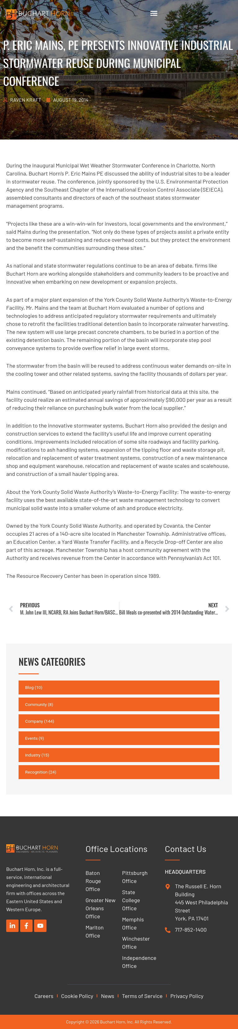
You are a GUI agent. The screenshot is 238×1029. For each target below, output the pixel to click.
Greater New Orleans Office (101, 908)
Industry (32, 754)
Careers (43, 995)
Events (31, 738)
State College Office (131, 900)
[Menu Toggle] (154, 13)
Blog (29, 687)
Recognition (36, 772)
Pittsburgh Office (135, 876)
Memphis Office (133, 923)
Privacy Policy (187, 995)
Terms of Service (142, 995)
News (107, 995)
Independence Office (137, 961)
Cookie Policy (77, 995)
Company (34, 721)
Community (36, 704)
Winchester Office (136, 942)
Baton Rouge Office (93, 880)
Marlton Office (95, 931)
